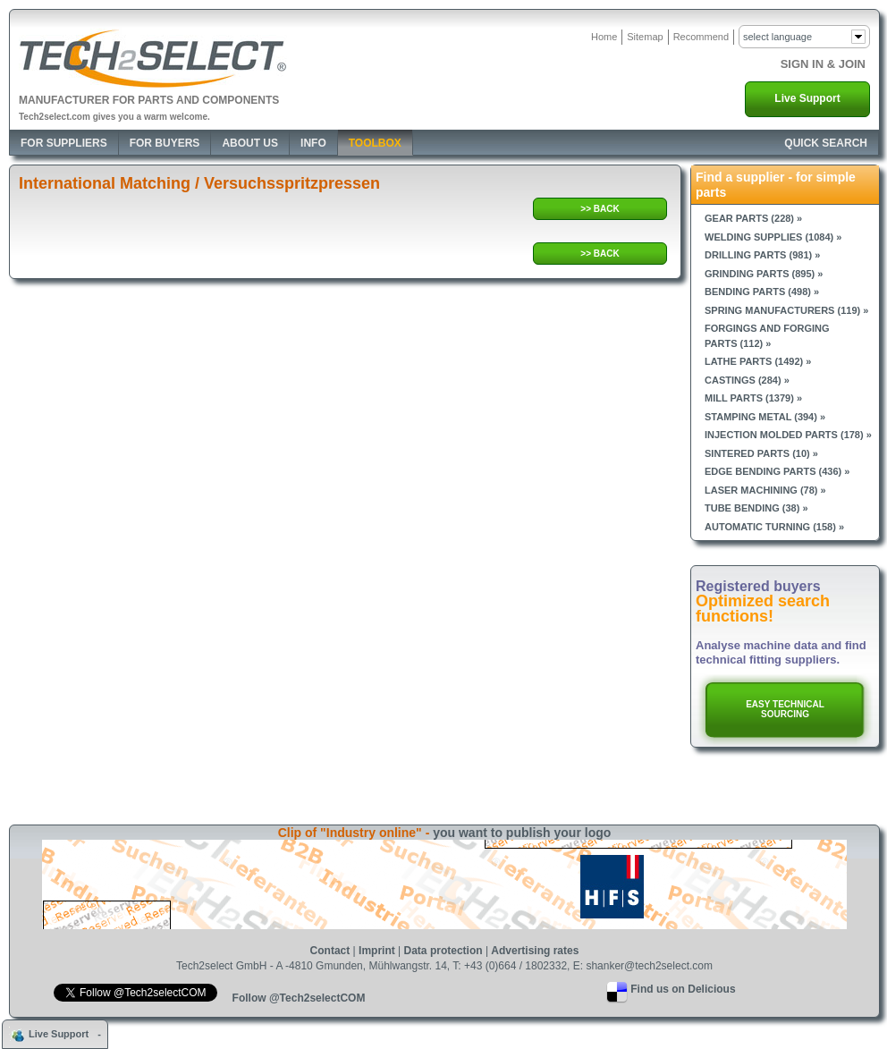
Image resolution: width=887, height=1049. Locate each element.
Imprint (377, 950)
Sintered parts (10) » (761, 453)
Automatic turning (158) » (774, 526)
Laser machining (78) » (765, 490)
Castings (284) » (747, 380)
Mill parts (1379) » (753, 398)
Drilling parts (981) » (762, 255)
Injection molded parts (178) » (788, 434)
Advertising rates (535, 950)
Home (604, 36)
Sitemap (645, 36)
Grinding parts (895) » (764, 273)
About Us (250, 143)
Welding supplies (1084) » (773, 237)
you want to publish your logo (522, 832)
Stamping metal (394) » (765, 416)
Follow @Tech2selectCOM (299, 998)
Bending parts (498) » (762, 291)
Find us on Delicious (682, 989)
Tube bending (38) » (756, 508)
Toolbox (375, 143)
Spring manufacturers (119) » (786, 310)
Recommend (701, 36)
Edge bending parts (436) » (777, 471)
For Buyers (165, 143)
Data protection (443, 950)
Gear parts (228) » (753, 218)
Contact (330, 950)
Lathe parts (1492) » (758, 361)
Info (313, 143)
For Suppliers (64, 143)
